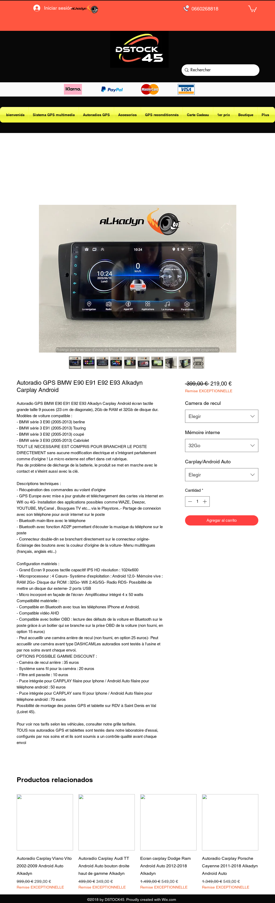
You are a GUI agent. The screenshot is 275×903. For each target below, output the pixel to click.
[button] (252, 8)
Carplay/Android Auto (208, 461)
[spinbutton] (197, 501)
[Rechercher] (219, 70)
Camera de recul (203, 403)
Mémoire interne (202, 432)
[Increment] (205, 501)
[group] (137, 842)
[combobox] (221, 416)
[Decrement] (189, 501)
